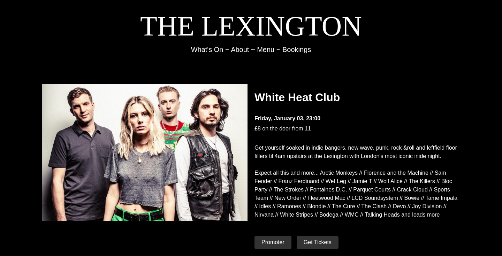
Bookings (296, 49)
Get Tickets (318, 242)
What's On (207, 49)
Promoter (272, 242)
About (240, 49)
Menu (265, 49)
